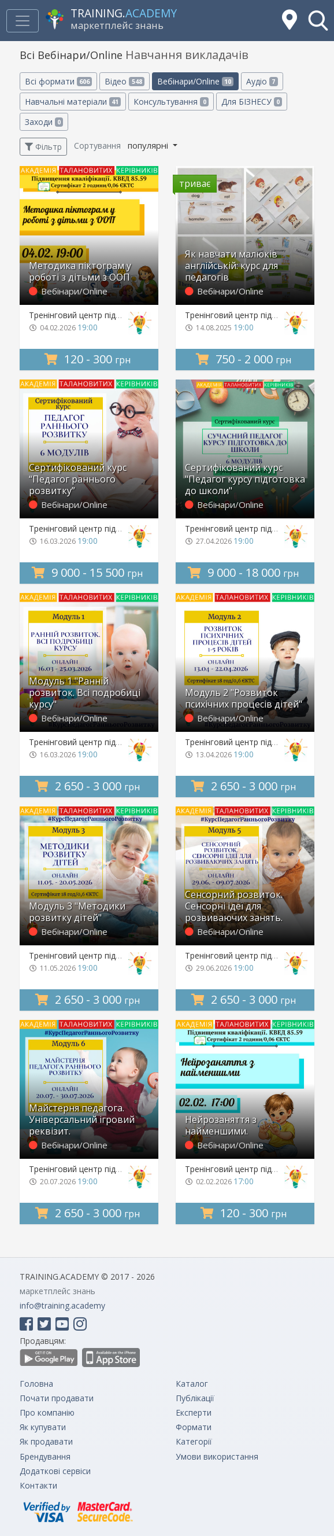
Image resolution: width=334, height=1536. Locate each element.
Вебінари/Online (195, 81)
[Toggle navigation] (22, 20)
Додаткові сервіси (55, 1470)
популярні (149, 145)
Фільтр (43, 146)
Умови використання (217, 1456)
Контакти (38, 1485)
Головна (36, 1383)
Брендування (45, 1456)
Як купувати (43, 1426)
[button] (318, 20)
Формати (193, 1426)
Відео (124, 81)
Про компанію (47, 1412)
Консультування (170, 101)
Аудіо (261, 81)
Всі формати (58, 81)
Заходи (44, 121)
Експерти (193, 1412)
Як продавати (46, 1441)
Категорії (194, 1441)
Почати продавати (57, 1398)
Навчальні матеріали (73, 101)
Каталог (192, 1383)
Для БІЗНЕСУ (251, 101)
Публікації (195, 1398)
